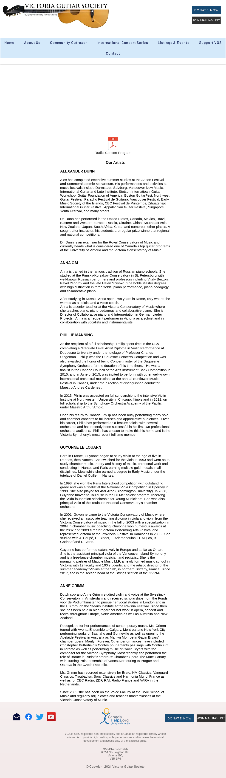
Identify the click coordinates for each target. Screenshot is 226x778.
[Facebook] (28, 716)
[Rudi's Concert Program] (113, 146)
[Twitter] (39, 716)
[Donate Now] (206, 10)
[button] (69, 42)
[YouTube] (51, 716)
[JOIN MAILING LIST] (206, 20)
